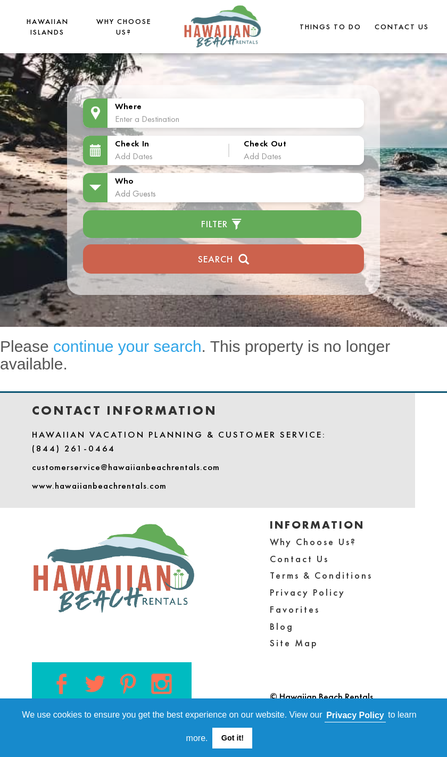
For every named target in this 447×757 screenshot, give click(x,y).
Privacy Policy (307, 592)
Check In (132, 143)
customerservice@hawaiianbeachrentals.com (126, 467)
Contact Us (402, 26)
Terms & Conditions (321, 575)
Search (224, 258)
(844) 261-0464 (73, 448)
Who (124, 180)
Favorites (295, 609)
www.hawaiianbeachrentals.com (99, 485)
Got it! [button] (232, 738)
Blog (282, 626)
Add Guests (135, 193)
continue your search (127, 346)
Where (128, 106)
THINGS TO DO (330, 26)
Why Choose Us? (313, 542)
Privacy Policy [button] (355, 715)
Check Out (265, 143)
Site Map (294, 643)
